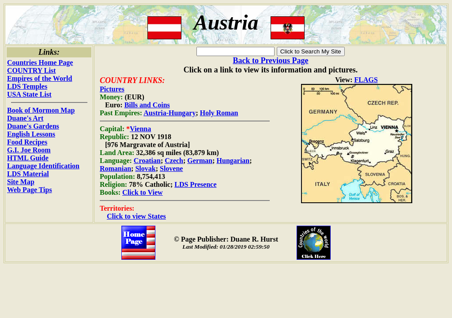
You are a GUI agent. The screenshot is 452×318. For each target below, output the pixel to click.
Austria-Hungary (169, 113)
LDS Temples (27, 86)
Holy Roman (219, 113)
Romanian (115, 168)
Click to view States (136, 216)
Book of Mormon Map (41, 110)
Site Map (20, 182)
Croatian (147, 160)
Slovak (145, 168)
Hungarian (233, 160)
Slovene (171, 168)
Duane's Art (25, 118)
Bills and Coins (147, 105)
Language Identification (43, 166)
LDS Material (28, 174)
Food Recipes (27, 142)
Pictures (112, 89)
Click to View (142, 192)
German (199, 160)
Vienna (140, 128)
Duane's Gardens (33, 126)
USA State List (29, 94)
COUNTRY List (31, 70)
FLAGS (366, 79)
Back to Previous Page (270, 60)
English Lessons (31, 134)
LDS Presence (195, 184)
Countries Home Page (40, 62)
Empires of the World (39, 78)
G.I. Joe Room (29, 150)
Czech (174, 160)
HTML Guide (28, 158)
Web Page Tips (29, 189)
